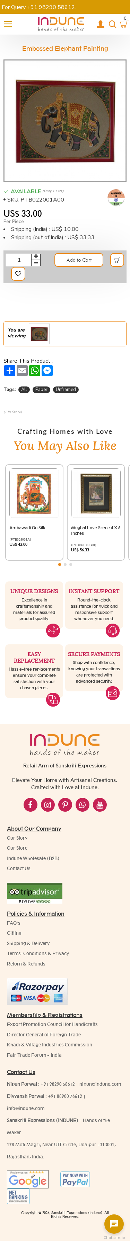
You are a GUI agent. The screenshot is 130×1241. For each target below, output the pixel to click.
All (24, 389)
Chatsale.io (114, 1237)
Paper (41, 389)
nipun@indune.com (100, 1084)
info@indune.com (25, 1108)
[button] (59, 564)
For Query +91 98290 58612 (38, 7)
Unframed (66, 389)
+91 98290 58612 (58, 1084)
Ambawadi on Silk (27, 527)
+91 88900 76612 (65, 1096)
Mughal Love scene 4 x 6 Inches (95, 530)
